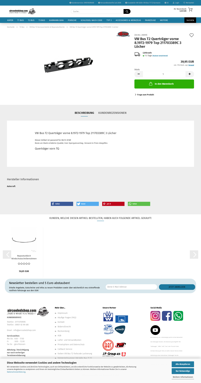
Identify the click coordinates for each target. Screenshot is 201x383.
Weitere (164, 20)
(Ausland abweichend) (160, 56)
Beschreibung (84, 112)
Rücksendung (63, 331)
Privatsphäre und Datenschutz (71, 344)
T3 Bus (42, 20)
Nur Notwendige (183, 371)
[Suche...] (127, 11)
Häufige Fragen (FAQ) (67, 317)
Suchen (190, 20)
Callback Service (65, 349)
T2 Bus (31, 20)
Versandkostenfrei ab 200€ (109, 3)
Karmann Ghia (56, 20)
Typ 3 (109, 20)
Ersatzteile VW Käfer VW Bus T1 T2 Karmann (142, 3)
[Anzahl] (164, 74)
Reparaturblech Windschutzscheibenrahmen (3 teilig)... (24, 257)
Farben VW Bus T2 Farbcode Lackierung (75, 353)
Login (176, 3)
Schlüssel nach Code (91, 20)
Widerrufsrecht (64, 326)
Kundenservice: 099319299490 (82, 3)
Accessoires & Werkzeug (128, 20)
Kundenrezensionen (112, 112)
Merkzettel (188, 3)
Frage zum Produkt (145, 95)
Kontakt (61, 322)
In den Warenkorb (161, 83)
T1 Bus (20, 20)
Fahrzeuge (150, 20)
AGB (59, 335)
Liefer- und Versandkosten (69, 340)
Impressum (63, 313)
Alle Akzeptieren (183, 364)
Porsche (72, 20)
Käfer (10, 20)
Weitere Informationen (183, 377)
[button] (138, 74)
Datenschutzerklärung (16, 372)
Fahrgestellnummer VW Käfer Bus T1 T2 (75, 358)
